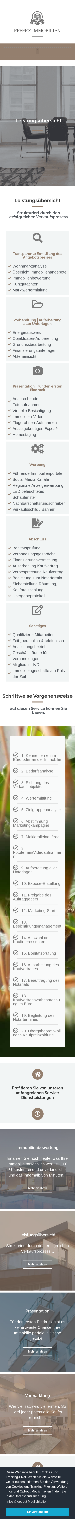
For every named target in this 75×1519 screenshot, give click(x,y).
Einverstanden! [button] (37, 1511)
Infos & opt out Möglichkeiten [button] (26, 1501)
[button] (37, 51)
